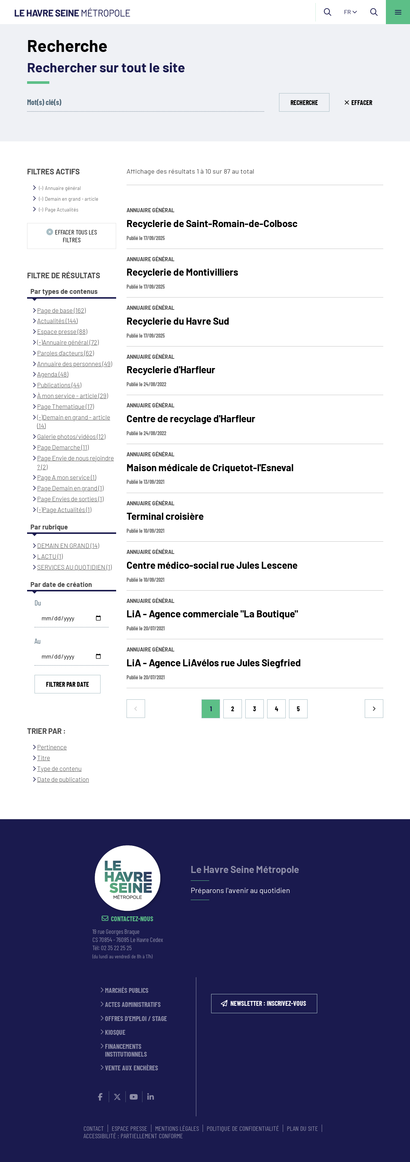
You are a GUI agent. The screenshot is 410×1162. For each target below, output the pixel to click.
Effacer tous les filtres (76, 236)
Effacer (361, 102)
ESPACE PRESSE (129, 1128)
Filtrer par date (67, 684)
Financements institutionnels (126, 1050)
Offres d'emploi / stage (136, 1019)
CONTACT (93, 1128)
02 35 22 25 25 (116, 947)
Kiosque (115, 1032)
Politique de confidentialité (243, 1128)
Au (37, 641)
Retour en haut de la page (391, 819)
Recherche (304, 102)
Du (38, 602)
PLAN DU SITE (302, 1128)
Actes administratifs (133, 1004)
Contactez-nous (132, 919)
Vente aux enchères (131, 1068)
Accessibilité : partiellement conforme (133, 1136)
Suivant (374, 708)
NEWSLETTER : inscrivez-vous (268, 1003)
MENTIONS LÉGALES (177, 1128)
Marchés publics (126, 990)
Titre (43, 757)
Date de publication (63, 779)
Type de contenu (59, 768)
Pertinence (52, 747)
